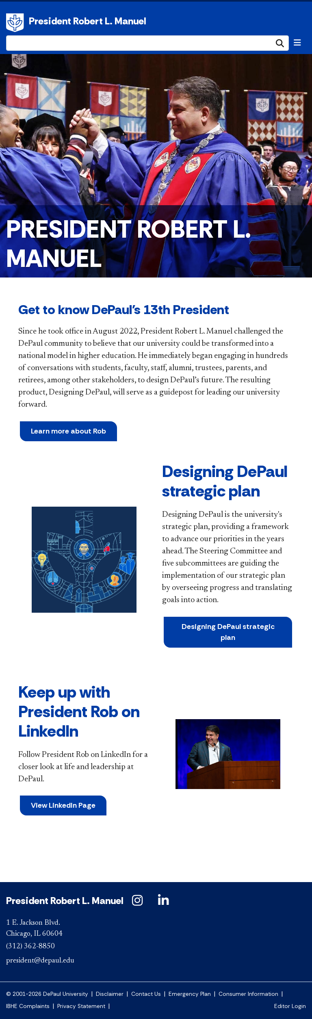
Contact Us (146, 994)
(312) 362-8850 (30, 946)
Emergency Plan (190, 994)
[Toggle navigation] (297, 42)
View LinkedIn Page (63, 805)
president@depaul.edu (40, 961)
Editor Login (290, 1006)
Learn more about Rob (68, 431)
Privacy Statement (81, 1006)
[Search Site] (147, 43)
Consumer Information (248, 994)
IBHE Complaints (28, 1006)
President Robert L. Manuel (87, 21)
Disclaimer (110, 994)
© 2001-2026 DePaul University (47, 994)
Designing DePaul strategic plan (228, 632)
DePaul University (16, 22)
